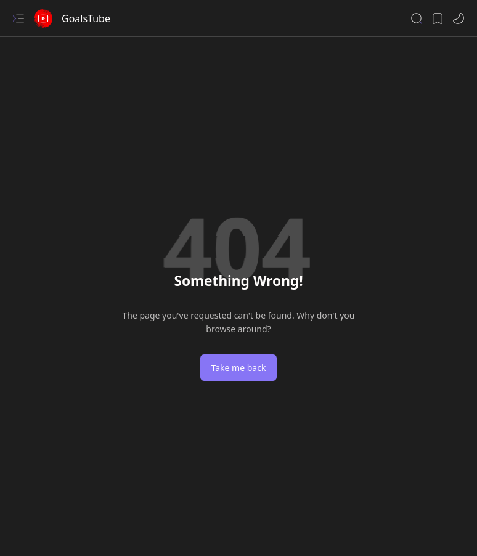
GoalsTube (86, 18)
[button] (18, 18)
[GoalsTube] (43, 18)
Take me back (238, 368)
